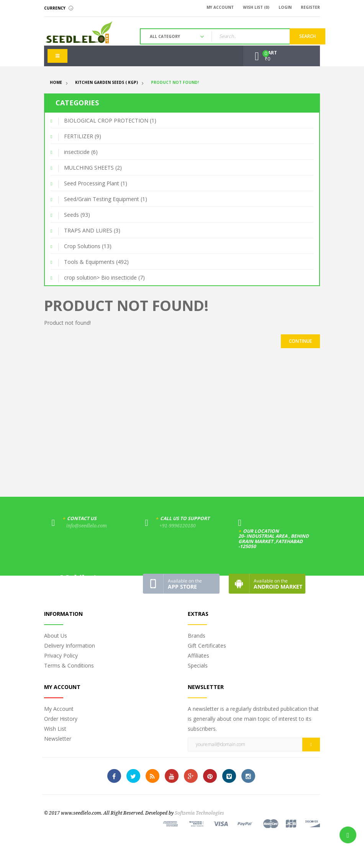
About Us (55, 635)
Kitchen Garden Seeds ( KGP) (106, 82)
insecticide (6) (81, 151)
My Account (59, 708)
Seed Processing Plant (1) (95, 183)
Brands (196, 635)
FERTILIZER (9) (82, 136)
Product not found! (175, 82)
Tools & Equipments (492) (96, 261)
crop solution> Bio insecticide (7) (104, 277)
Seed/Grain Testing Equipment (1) (105, 199)
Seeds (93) (77, 214)
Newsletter (57, 738)
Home (56, 82)
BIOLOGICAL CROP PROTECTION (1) (110, 120)
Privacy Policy (61, 655)
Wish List (55, 728)
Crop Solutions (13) (87, 246)
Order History (60, 718)
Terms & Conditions (69, 665)
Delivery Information (69, 645)
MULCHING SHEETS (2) (93, 167)
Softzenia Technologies (199, 813)
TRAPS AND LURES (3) (92, 230)
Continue (300, 341)
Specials (198, 665)
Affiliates (198, 655)
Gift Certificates (207, 645)
